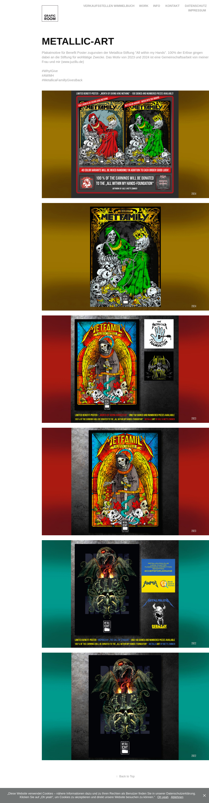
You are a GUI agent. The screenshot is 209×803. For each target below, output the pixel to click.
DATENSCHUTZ (196, 6)
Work (143, 6)
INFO (156, 6)
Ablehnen (177, 797)
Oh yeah (162, 797)
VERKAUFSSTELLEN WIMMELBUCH (108, 6)
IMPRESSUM (197, 10)
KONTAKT (172, 6)
